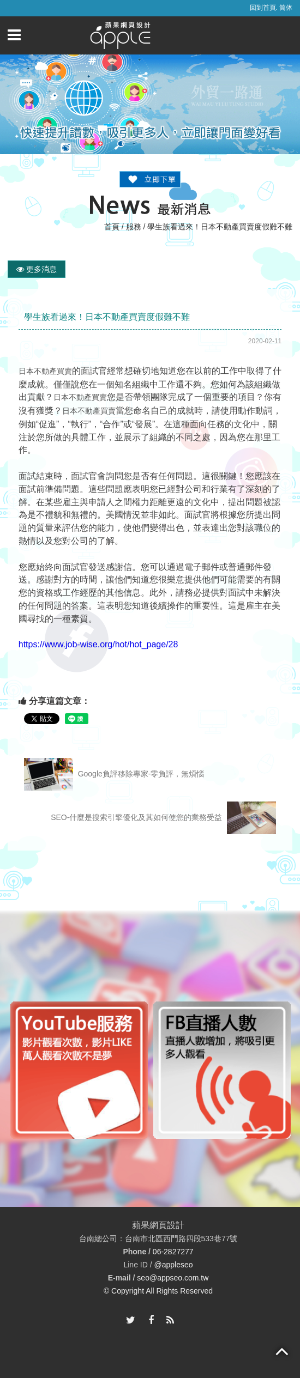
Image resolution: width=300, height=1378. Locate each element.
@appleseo (173, 1264)
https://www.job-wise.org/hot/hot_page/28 (98, 644)
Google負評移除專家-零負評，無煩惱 (114, 774)
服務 (133, 226)
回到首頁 (263, 7)
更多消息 (36, 269)
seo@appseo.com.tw (172, 1277)
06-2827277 (173, 1251)
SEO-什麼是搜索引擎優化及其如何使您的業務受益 (163, 818)
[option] (79, 1070)
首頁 (111, 226)
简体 (285, 7)
